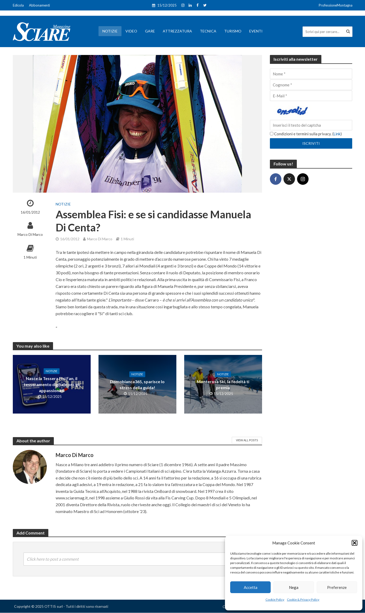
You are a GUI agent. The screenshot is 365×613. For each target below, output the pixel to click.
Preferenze (337, 587)
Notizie (110, 31)
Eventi (256, 31)
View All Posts (247, 440)
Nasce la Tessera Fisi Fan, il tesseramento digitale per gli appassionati (52, 384)
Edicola (18, 5)
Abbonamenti (39, 5)
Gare (150, 31)
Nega (293, 587)
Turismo (232, 31)
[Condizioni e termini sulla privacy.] (271, 133)
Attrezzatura (177, 31)
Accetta (250, 587)
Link (336, 133)
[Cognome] (311, 85)
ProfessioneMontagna (335, 5)
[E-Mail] (311, 96)
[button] (354, 542)
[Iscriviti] (311, 143)
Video (131, 31)
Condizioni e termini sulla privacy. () (306, 133)
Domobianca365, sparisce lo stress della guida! (137, 384)
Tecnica (208, 31)
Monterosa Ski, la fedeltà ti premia (223, 384)
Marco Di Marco (30, 234)
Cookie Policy (274, 599)
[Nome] (311, 74)
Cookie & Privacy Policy (303, 599)
